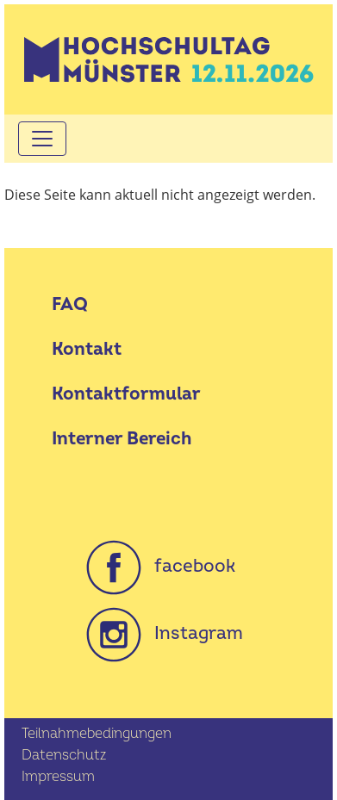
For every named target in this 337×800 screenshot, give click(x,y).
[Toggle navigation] (42, 138)
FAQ (70, 304)
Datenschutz (64, 755)
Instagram (164, 633)
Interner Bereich (121, 439)
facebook (160, 566)
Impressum (58, 776)
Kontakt (87, 349)
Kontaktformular (126, 394)
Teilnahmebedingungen (97, 733)
